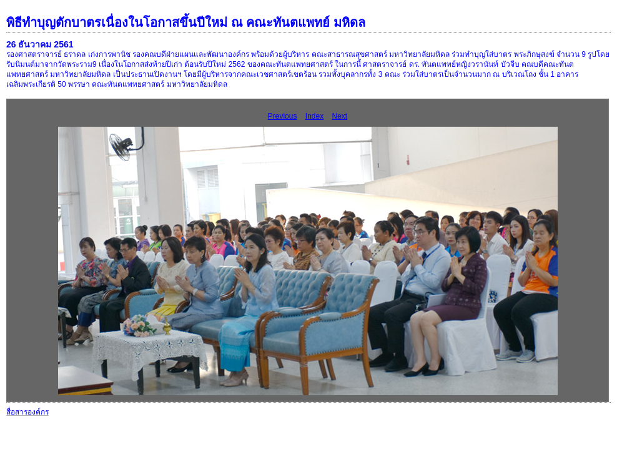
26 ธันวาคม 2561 (40, 44)
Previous (282, 116)
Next (340, 116)
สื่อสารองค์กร (27, 412)
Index (314, 116)
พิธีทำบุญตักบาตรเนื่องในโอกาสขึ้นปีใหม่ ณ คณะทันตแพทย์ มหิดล (185, 22)
